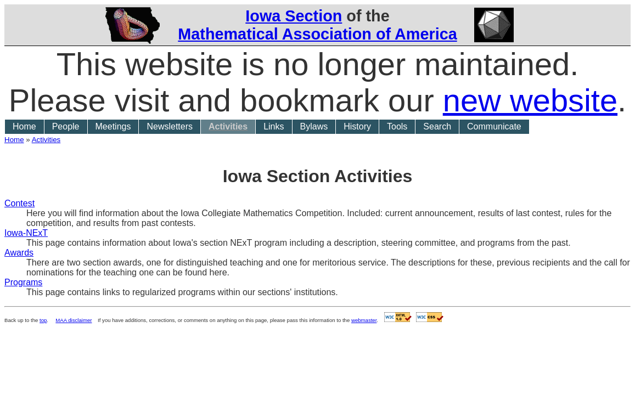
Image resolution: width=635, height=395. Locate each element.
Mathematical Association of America (317, 34)
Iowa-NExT (26, 233)
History (357, 126)
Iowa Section (293, 16)
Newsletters (170, 126)
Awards (18, 252)
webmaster (363, 320)
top (43, 320)
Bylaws (314, 126)
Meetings (113, 126)
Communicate (494, 126)
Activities (228, 126)
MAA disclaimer (73, 320)
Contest (19, 203)
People (66, 126)
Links (273, 126)
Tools (397, 126)
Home (24, 126)
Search (437, 126)
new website (530, 100)
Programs (23, 282)
